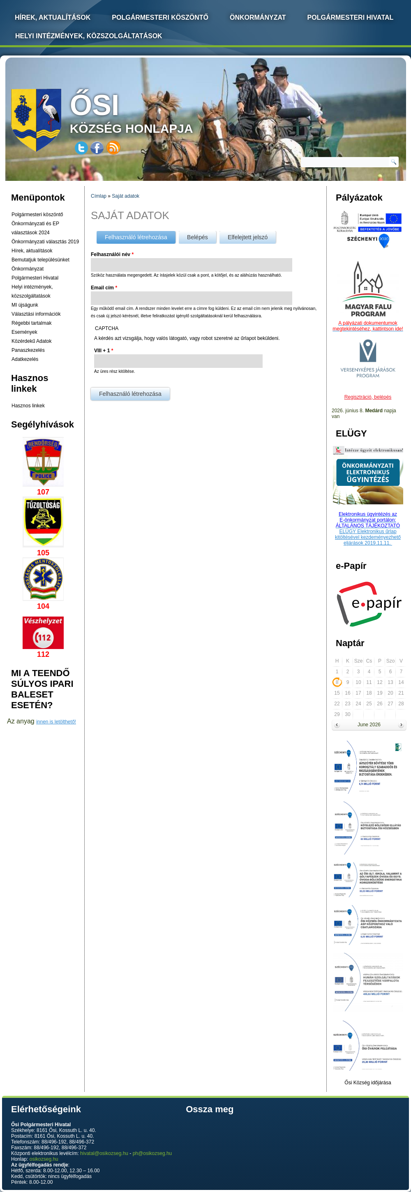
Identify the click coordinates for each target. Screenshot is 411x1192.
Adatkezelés (25, 359)
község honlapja (151, 112)
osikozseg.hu (44, 1159)
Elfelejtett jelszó (248, 237)
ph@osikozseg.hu (152, 1153)
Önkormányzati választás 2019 (45, 242)
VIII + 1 (103, 350)
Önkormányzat (258, 17)
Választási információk (36, 314)
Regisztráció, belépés (368, 397)
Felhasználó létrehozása (140, 235)
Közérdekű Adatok (31, 341)
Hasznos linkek (28, 406)
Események (24, 332)
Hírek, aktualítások (32, 251)
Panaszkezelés (28, 350)
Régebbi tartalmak (31, 323)
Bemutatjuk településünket (40, 260)
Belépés (197, 237)
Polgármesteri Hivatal (350, 17)
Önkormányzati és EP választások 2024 (35, 228)
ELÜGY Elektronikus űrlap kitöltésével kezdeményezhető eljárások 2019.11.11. (368, 537)
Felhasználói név (112, 254)
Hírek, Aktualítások (52, 17)
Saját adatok (125, 196)
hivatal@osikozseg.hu (104, 1153)
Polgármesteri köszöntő (160, 17)
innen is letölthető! (56, 722)
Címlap (98, 196)
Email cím (104, 288)
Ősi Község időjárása (367, 1083)
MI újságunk (25, 305)
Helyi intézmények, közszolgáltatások (88, 35)
